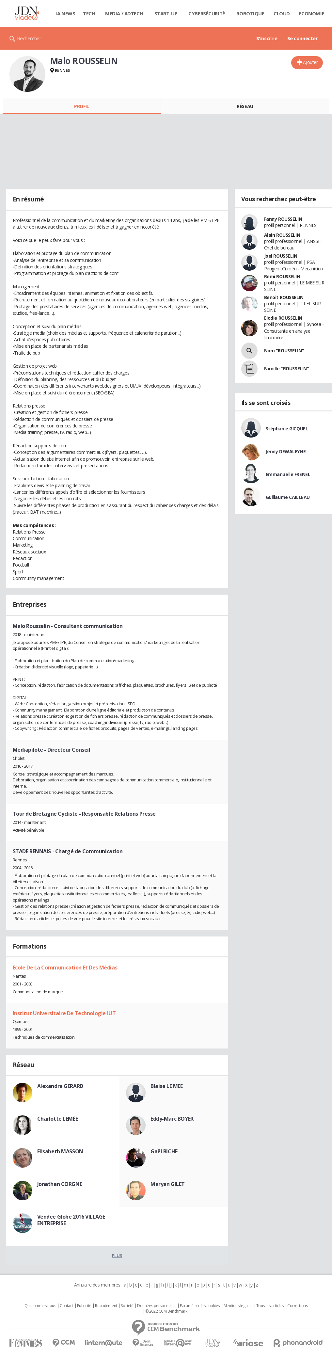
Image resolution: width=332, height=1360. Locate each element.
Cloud (282, 13)
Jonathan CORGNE (59, 1184)
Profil (81, 106)
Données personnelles (156, 1306)
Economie (311, 13)
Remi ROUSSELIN (282, 276)
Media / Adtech (124, 13)
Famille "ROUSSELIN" (286, 368)
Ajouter (310, 62)
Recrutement (106, 1306)
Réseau (245, 106)
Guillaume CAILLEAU (288, 497)
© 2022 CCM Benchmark (166, 1311)
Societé (127, 1306)
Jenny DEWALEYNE (286, 451)
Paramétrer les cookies (200, 1306)
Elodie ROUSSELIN (283, 318)
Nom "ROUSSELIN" (284, 350)
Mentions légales (238, 1306)
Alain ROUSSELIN (282, 235)
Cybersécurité (206, 13)
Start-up (166, 13)
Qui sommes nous (40, 1306)
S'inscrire (266, 38)
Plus (117, 1255)
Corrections (297, 1306)
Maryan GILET (167, 1184)
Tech (89, 13)
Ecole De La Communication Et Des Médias (65, 967)
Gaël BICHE (164, 1151)
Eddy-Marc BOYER (172, 1118)
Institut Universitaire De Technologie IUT (64, 1013)
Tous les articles (270, 1306)
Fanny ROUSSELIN (283, 219)
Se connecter (302, 38)
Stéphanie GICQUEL (287, 428)
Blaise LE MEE (166, 1086)
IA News (65, 13)
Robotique (250, 13)
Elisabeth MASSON (60, 1151)
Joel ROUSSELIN (280, 256)
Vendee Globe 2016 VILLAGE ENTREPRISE (71, 1220)
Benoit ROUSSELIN (284, 297)
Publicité (84, 1306)
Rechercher (29, 38)
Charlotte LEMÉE (57, 1118)
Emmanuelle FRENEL (288, 474)
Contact (66, 1306)
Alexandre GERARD (60, 1086)
